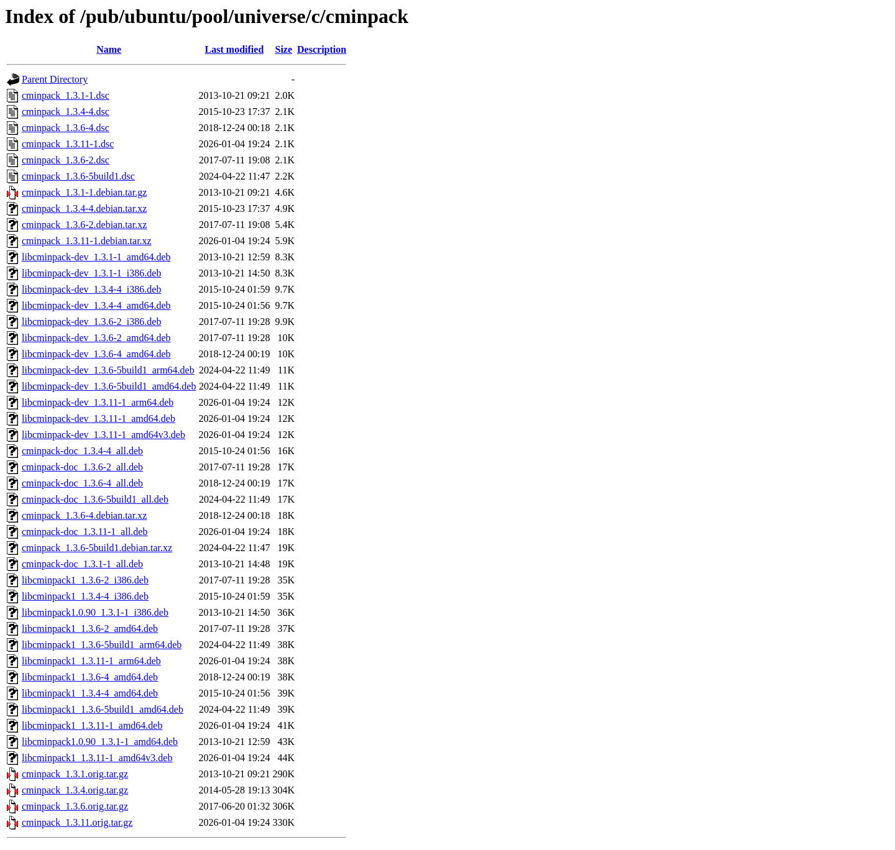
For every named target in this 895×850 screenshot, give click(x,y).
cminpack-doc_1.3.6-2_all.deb (82, 467)
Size (284, 49)
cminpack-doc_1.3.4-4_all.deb (82, 451)
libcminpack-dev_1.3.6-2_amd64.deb (96, 337)
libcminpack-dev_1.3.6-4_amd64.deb (96, 354)
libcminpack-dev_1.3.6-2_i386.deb (91, 321)
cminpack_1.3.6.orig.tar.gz (75, 806)
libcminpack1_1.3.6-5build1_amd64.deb (102, 709)
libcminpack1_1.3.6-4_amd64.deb (90, 677)
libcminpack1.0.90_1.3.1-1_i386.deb (95, 612)
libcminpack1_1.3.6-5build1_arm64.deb (101, 644)
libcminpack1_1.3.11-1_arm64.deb (91, 661)
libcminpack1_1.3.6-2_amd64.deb (90, 628)
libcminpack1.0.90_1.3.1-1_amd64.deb (100, 741)
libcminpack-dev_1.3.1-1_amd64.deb (96, 257)
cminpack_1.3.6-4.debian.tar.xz (84, 515)
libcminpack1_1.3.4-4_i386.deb (85, 596)
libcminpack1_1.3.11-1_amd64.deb (92, 725)
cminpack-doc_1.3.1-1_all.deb (82, 564)
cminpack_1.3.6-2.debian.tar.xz (84, 224)
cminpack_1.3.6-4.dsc (65, 127)
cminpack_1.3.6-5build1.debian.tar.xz (97, 547)
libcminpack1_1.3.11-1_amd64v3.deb (97, 757)
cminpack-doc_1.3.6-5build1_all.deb (95, 499)
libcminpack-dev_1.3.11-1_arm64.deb (97, 402)
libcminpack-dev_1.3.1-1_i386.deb (91, 273)
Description (321, 49)
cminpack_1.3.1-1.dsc (65, 95)
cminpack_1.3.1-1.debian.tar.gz (84, 192)
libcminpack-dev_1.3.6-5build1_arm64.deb (108, 370)
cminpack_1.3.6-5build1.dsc (78, 176)
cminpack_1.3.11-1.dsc (68, 144)
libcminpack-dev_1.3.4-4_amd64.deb (96, 305)
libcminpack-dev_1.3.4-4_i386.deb (91, 289)
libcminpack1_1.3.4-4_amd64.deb (90, 693)
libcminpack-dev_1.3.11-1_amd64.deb (98, 418)
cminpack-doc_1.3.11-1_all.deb (84, 531)
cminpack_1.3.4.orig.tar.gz (75, 790)
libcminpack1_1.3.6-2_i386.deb (85, 580)
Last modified (234, 49)
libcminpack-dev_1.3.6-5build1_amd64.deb (109, 386)
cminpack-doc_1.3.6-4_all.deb (82, 483)
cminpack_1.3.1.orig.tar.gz (75, 774)
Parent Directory (55, 79)
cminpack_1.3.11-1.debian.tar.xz (87, 240)
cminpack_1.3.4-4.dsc (65, 111)
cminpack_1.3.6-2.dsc (65, 160)
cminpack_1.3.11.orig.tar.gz (77, 822)
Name (108, 49)
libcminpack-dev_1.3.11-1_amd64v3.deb (103, 434)
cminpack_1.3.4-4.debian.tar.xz (84, 208)
